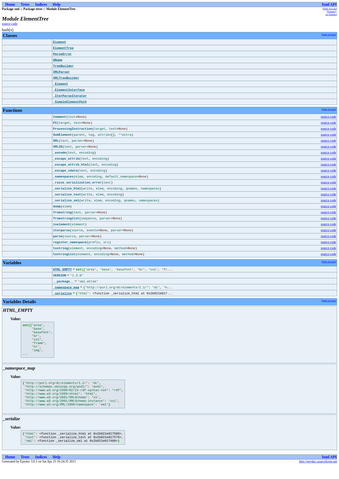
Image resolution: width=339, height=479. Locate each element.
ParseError (62, 54)
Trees (25, 4)
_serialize (62, 293)
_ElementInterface (69, 90)
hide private (329, 8)
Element (59, 42)
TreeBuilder (63, 66)
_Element (60, 84)
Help (56, 4)
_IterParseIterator (69, 96)
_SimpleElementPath (69, 102)
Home (10, 4)
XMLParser (61, 72)
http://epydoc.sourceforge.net (318, 475)
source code (9, 24)
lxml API (329, 4)
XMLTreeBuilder (66, 78)
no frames (331, 14)
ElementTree (63, 48)
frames (331, 11)
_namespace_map (66, 287)
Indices (41, 4)
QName (57, 60)
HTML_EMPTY (62, 269)
